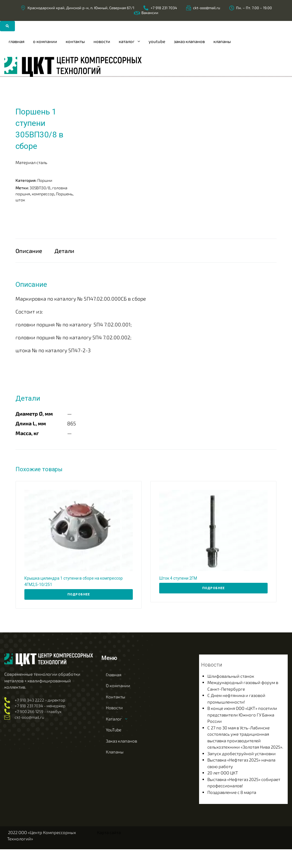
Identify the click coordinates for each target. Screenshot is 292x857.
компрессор (43, 193)
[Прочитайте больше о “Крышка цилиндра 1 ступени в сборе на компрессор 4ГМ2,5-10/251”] (78, 602)
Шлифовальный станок (230, 683)
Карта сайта (109, 840)
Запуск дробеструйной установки (241, 761)
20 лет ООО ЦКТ (222, 780)
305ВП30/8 (40, 187)
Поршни (44, 180)
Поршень (64, 193)
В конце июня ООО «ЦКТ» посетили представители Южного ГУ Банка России (242, 722)
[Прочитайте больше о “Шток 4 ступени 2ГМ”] (213, 596)
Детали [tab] (64, 254)
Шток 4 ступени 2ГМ (178, 586)
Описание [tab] (28, 254)
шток (20, 199)
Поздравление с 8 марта (231, 800)
